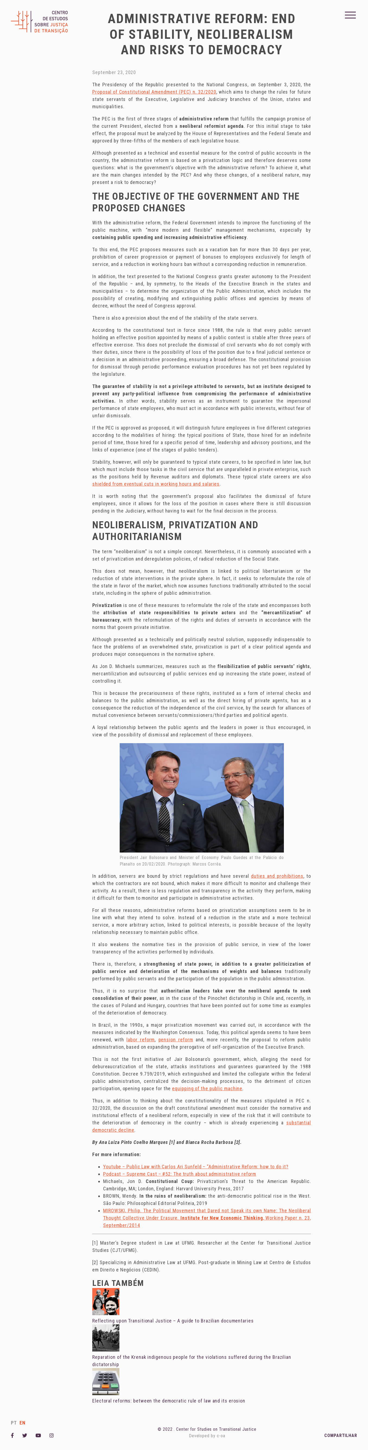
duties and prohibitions (277, 876)
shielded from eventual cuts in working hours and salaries (156, 484)
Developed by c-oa (207, 1435)
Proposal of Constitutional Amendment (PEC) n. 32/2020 (154, 92)
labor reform (140, 1039)
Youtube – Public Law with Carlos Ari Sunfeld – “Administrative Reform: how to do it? (195, 1166)
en (23, 1423)
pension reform (175, 1039)
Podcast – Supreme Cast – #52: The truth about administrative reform (179, 1174)
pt (14, 1423)
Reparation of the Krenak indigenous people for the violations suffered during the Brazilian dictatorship (191, 1357)
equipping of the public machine (207, 1088)
